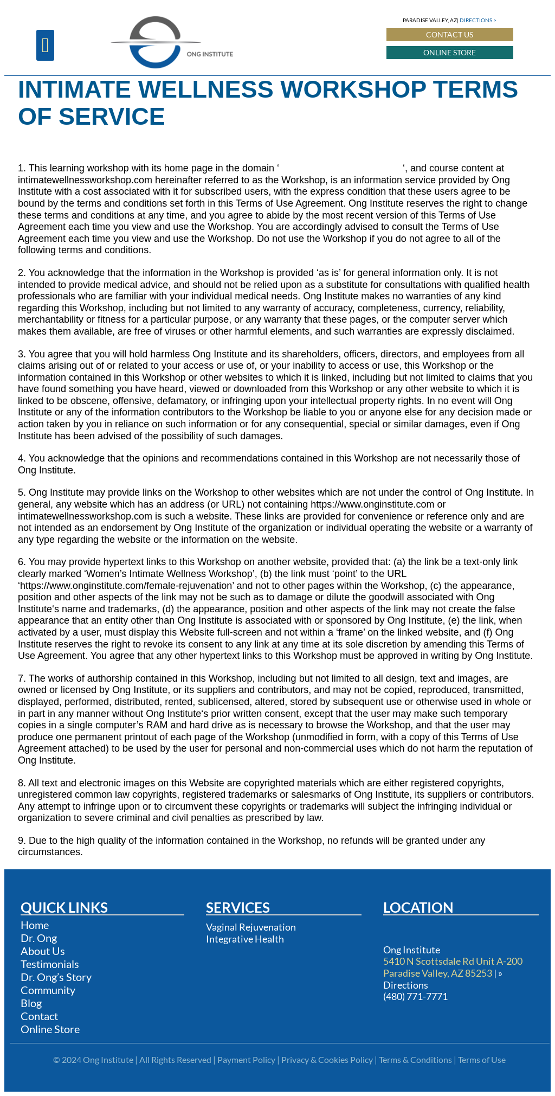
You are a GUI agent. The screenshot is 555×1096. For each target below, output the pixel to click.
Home (35, 924)
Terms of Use (482, 1059)
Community (48, 989)
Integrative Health (245, 939)
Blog (31, 1002)
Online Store (50, 1028)
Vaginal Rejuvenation (251, 927)
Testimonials (50, 963)
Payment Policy (246, 1059)
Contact (39, 1015)
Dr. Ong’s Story (56, 976)
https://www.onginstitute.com (341, 168)
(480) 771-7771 (415, 996)
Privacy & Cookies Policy (327, 1059)
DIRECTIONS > (478, 20)
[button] (45, 45)
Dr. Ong (39, 937)
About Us (43, 950)
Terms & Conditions (415, 1059)
